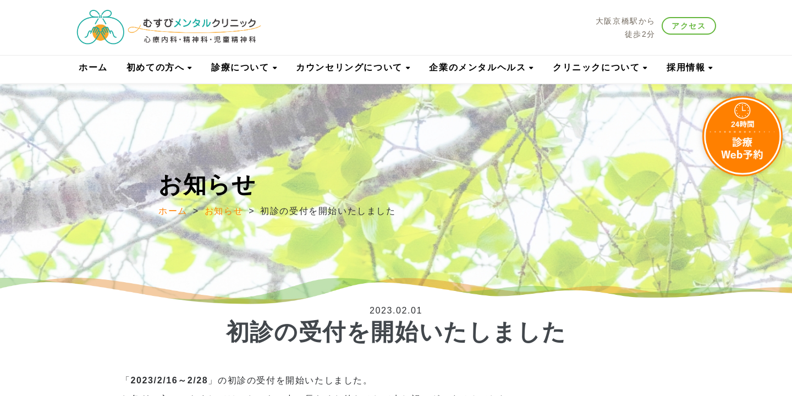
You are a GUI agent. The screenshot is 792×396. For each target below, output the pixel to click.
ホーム (173, 211)
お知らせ (224, 211)
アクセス (689, 25)
